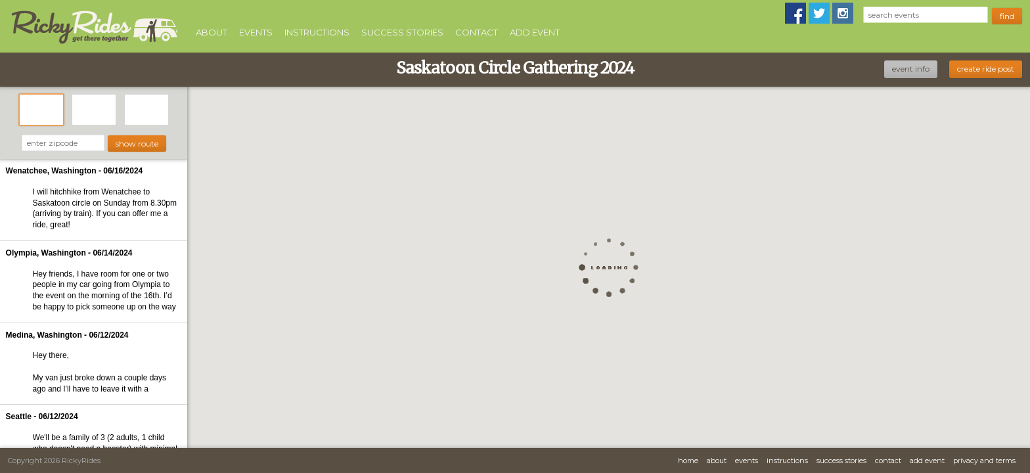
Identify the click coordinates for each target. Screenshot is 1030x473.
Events (256, 32)
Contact (476, 32)
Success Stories (402, 32)
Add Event (535, 32)
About (211, 32)
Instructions (316, 32)
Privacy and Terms (984, 460)
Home (688, 460)
